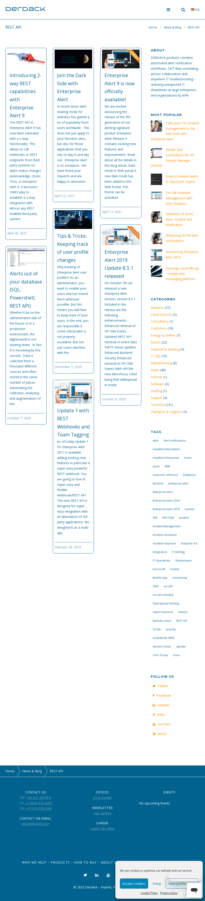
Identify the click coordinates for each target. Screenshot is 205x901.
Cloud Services (161, 314)
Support (156, 398)
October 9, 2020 (114, 399)
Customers (159, 328)
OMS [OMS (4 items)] (156, 586)
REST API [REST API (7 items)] (181, 620)
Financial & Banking (165, 349)
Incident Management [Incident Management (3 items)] (166, 526)
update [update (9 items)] (181, 646)
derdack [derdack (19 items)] (158, 483)
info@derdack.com (35, 824)
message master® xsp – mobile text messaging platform (182, 273)
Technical (158, 405)
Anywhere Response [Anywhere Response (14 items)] (166, 457)
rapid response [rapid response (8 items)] (163, 612)
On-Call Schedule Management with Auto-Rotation (179, 198)
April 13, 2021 (112, 212)
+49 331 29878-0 (38, 797)
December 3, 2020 (68, 367)
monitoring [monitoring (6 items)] (179, 577)
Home (153, 27)
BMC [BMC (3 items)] (168, 466)
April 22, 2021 (65, 196)
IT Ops (156, 356)
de (195, 9)
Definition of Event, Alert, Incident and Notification (180, 219)
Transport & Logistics (166, 412)
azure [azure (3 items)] (156, 466)
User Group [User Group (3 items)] (160, 655)
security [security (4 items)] (170, 629)
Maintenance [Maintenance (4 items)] (183, 560)
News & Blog (172, 27)
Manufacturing (161, 363)
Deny (157, 883)
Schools (156, 377)
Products (60, 862)
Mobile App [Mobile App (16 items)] (160, 577)
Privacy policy (168, 893)
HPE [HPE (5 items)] (155, 517)
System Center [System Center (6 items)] (162, 646)
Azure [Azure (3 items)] (187, 457)
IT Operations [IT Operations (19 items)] (161, 560)
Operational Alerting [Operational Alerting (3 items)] (166, 603)
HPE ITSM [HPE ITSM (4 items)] (168, 517)
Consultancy (160, 321)
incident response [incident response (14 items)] (164, 543)
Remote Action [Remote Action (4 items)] (162, 620)
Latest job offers (102, 828)
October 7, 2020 (19, 418)
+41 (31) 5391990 (38, 808)
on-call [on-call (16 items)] (168, 586)
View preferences (182, 883)
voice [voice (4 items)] (176, 655)
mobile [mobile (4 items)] (174, 569)
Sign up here (102, 813)
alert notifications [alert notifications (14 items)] (174, 440)
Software (157, 384)
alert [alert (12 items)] (155, 440)
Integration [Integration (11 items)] (160, 552)
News (155, 370)
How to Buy (85, 862)
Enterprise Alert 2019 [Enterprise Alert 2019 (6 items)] (166, 509)
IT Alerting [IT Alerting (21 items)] (178, 552)
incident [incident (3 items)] (184, 517)
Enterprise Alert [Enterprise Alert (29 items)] (163, 492)
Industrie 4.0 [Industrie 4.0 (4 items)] (189, 543)
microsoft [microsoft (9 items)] (159, 569)
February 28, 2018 (68, 547)
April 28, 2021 (17, 233)
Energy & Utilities (163, 335)
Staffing (156, 391)
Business (157, 307)
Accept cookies (134, 883)
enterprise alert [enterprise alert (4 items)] (178, 483)
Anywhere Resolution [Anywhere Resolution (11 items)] (166, 449)
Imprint (106, 887)
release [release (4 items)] (183, 612)
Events (156, 342)
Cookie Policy (149, 893)
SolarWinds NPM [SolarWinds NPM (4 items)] (163, 638)
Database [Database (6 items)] (189, 475)
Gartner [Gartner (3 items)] (190, 509)
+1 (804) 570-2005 (38, 803)
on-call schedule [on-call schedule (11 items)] (163, 595)
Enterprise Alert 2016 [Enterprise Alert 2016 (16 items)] (166, 500)
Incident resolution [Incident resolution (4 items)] (165, 535)
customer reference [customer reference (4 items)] (165, 475)
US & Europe (102, 797)
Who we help (34, 862)
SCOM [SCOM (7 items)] (157, 629)
